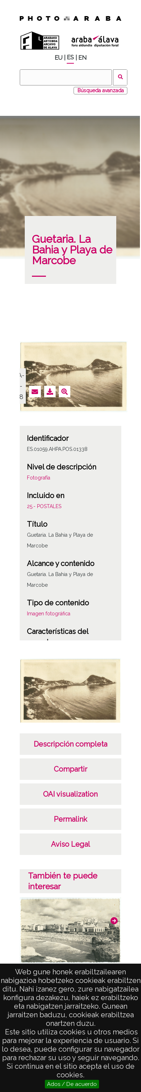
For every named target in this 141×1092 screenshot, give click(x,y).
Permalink (70, 819)
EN (82, 57)
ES (70, 57)
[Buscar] (66, 77)
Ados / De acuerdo (72, 1084)
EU (58, 57)
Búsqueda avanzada (100, 90)
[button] (114, 920)
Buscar (120, 77)
